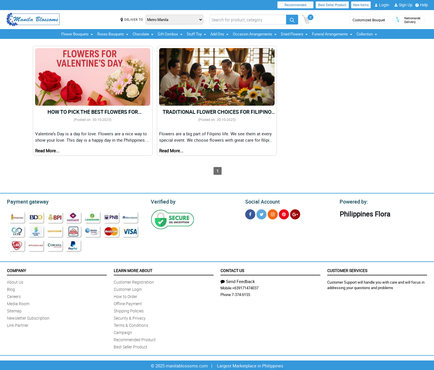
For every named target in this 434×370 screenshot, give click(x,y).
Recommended (295, 5)
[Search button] (292, 19)
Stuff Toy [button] (196, 34)
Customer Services (347, 269)
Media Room (18, 303)
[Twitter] (261, 213)
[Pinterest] (284, 213)
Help (421, 5)
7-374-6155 (241, 293)
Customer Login (128, 288)
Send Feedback (237, 280)
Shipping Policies (129, 310)
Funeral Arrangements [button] (332, 34)
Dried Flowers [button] (294, 34)
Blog (11, 288)
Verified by (162, 201)
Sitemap (14, 310)
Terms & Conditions (131, 324)
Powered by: (353, 201)
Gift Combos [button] (170, 34)
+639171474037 (245, 287)
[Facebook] (250, 213)
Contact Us (232, 269)
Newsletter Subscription (28, 317)
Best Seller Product (332, 5)
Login (381, 5)
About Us (15, 281)
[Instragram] (273, 213)
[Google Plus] (295, 213)
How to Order (125, 295)
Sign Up (403, 5)
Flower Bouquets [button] (77, 34)
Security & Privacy (130, 317)
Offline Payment (128, 303)
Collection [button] (367, 34)
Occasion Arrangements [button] (255, 34)
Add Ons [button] (219, 34)
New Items (361, 5)
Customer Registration (134, 281)
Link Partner (17, 324)
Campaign (123, 331)
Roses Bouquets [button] (112, 34)
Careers (14, 295)
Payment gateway (25, 201)
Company (16, 269)
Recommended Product (135, 338)
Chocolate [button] (143, 34)
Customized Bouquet (369, 20)
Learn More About (133, 269)
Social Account (261, 201)
